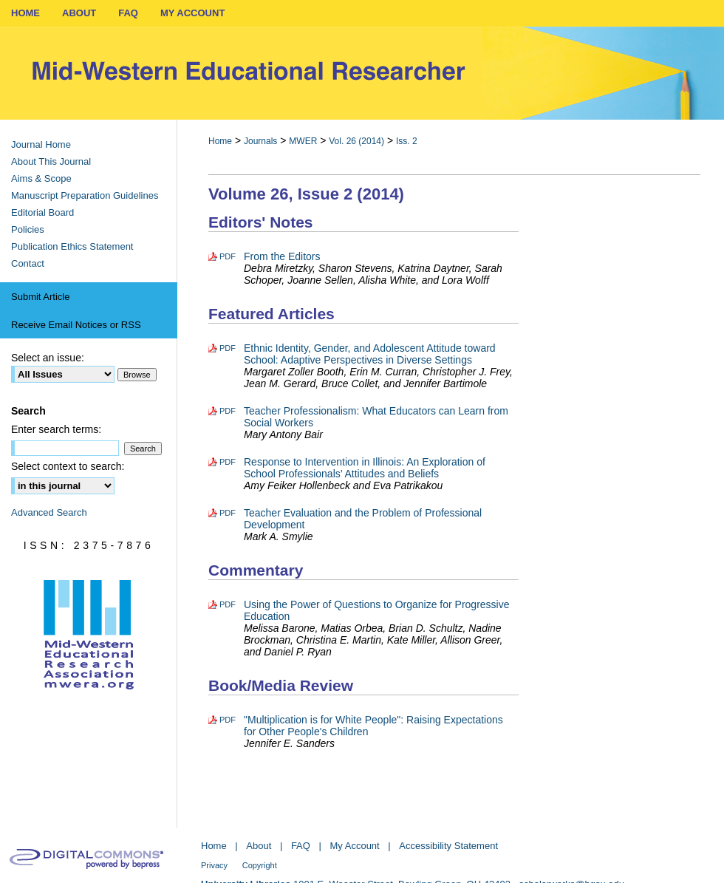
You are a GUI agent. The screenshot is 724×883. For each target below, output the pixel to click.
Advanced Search (49, 512)
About (258, 845)
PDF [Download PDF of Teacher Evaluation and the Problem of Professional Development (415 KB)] (227, 512)
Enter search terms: (56, 429)
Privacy (214, 865)
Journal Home (41, 144)
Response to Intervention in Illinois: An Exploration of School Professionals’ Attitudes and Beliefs (364, 468)
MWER (303, 141)
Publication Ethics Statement (72, 246)
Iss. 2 (406, 141)
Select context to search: (67, 466)
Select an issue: (47, 358)
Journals (260, 141)
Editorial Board (42, 212)
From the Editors (282, 256)
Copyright (259, 865)
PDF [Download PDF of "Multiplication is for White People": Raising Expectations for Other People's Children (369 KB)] (227, 719)
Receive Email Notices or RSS (76, 324)
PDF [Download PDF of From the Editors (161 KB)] (227, 256)
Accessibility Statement (448, 845)
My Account (355, 845)
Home (220, 141)
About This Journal (51, 161)
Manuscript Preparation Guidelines (84, 195)
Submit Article (40, 296)
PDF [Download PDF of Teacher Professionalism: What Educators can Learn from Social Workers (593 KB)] (227, 410)
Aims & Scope (41, 178)
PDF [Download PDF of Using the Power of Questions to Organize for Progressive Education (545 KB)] (227, 604)
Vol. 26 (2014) (356, 141)
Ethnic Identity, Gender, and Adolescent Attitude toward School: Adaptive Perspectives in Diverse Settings (370, 354)
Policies (27, 229)
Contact (27, 263)
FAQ (300, 845)
